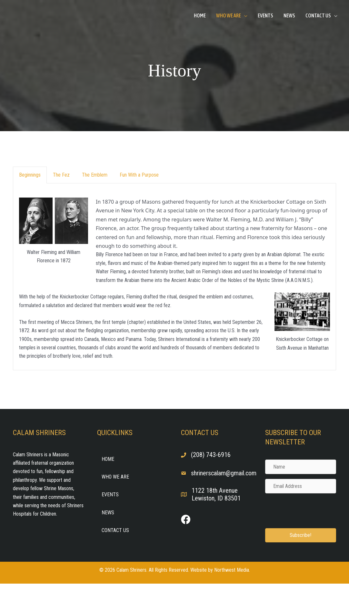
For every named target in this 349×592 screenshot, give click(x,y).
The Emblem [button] (94, 175)
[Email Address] (300, 486)
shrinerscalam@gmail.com (223, 473)
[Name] (300, 467)
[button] (300, 535)
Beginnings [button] (30, 175)
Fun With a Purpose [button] (139, 175)
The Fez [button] (61, 175)
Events (265, 15)
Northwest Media (231, 570)
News (289, 15)
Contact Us (318, 15)
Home (200, 15)
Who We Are (228, 15)
